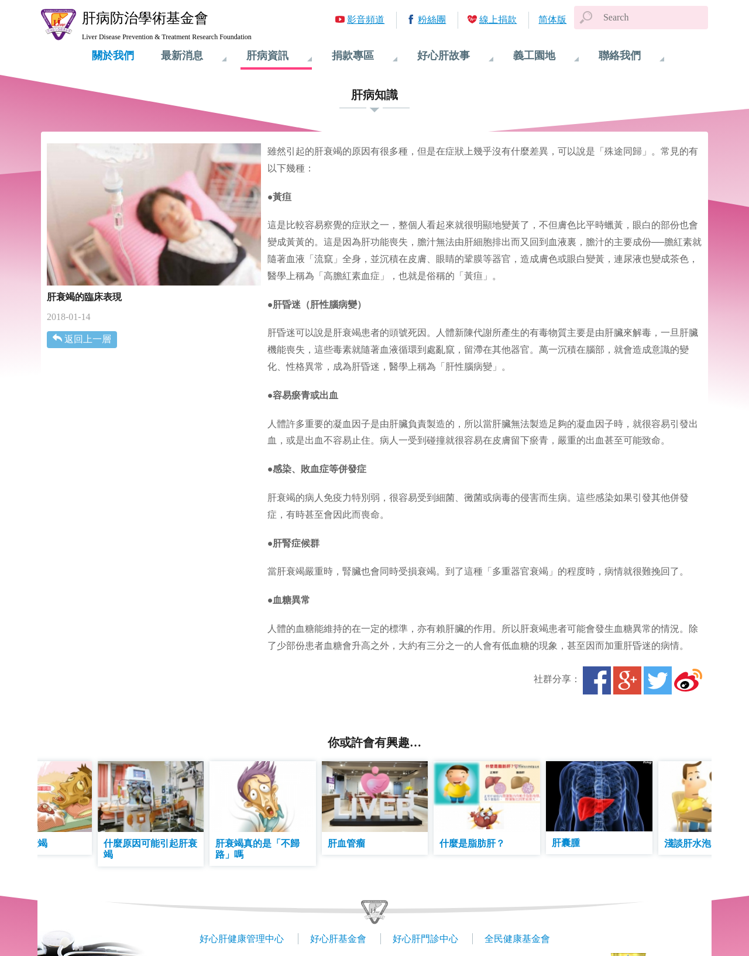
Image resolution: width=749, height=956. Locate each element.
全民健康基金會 (517, 939)
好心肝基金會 (338, 939)
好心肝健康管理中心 (242, 939)
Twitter (658, 680)
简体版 (552, 20)
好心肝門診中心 (425, 939)
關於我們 (113, 55)
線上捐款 (498, 20)
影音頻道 (365, 20)
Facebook (597, 680)
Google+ (627, 680)
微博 (688, 680)
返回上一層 (87, 339)
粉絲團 (432, 20)
